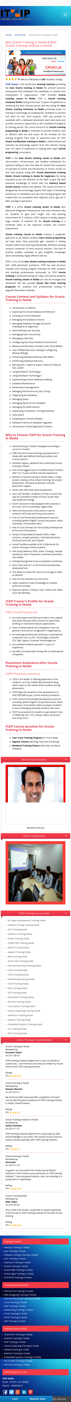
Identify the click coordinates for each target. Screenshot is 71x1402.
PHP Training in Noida (15, 1342)
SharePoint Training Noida (21, 997)
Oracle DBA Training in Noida (18, 1269)
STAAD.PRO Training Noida (21, 943)
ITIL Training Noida (17, 1028)
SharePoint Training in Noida (18, 1334)
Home (8, 34)
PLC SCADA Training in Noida (18, 1360)
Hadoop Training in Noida (16, 1247)
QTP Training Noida (17, 929)
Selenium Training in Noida (17, 1262)
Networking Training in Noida (18, 1309)
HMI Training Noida (17, 988)
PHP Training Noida (17, 1033)
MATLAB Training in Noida (17, 1364)
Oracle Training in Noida (16, 1266)
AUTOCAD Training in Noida (17, 1277)
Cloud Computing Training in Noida (21, 1345)
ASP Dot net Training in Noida (18, 1291)
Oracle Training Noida (18, 938)
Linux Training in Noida (15, 1302)
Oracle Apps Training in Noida (19, 1273)
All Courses (20, 34)
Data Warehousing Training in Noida (22, 1298)
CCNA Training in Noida (15, 1313)
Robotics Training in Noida (17, 1353)
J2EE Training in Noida (15, 1306)
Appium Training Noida (19, 952)
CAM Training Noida (17, 970)
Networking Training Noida (21, 979)
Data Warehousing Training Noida (24, 965)
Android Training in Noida (16, 1338)
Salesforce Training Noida (20, 1015)
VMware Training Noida (19, 1019)
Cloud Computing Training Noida (24, 1010)
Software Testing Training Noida (23, 925)
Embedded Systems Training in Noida (22, 1357)
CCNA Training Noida (18, 983)
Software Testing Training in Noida (21, 1254)
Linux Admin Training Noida (21, 1006)
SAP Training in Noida (14, 1321)
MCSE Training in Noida (15, 1317)
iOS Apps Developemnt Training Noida (27, 920)
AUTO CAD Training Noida (20, 961)
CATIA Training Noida (18, 974)
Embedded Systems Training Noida (25, 1024)
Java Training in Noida (14, 1251)
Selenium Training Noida (20, 934)
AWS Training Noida (17, 956)
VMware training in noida (16, 1349)
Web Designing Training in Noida (20, 1294)
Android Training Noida (19, 1001)
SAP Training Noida (17, 992)
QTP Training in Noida (15, 1258)
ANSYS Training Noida (18, 947)
